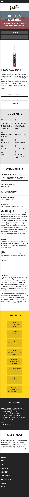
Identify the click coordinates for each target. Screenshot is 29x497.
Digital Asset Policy (6, 479)
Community (4, 457)
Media (2, 461)
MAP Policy (4, 483)
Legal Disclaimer (5, 476)
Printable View (14, 32)
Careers (3, 487)
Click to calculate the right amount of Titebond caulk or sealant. (14, 178)
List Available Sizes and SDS (14, 95)
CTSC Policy (4, 472)
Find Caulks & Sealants (14, 99)
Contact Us (4, 465)
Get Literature (14, 103)
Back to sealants (14, 37)
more (3, 88)
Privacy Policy (5, 468)
